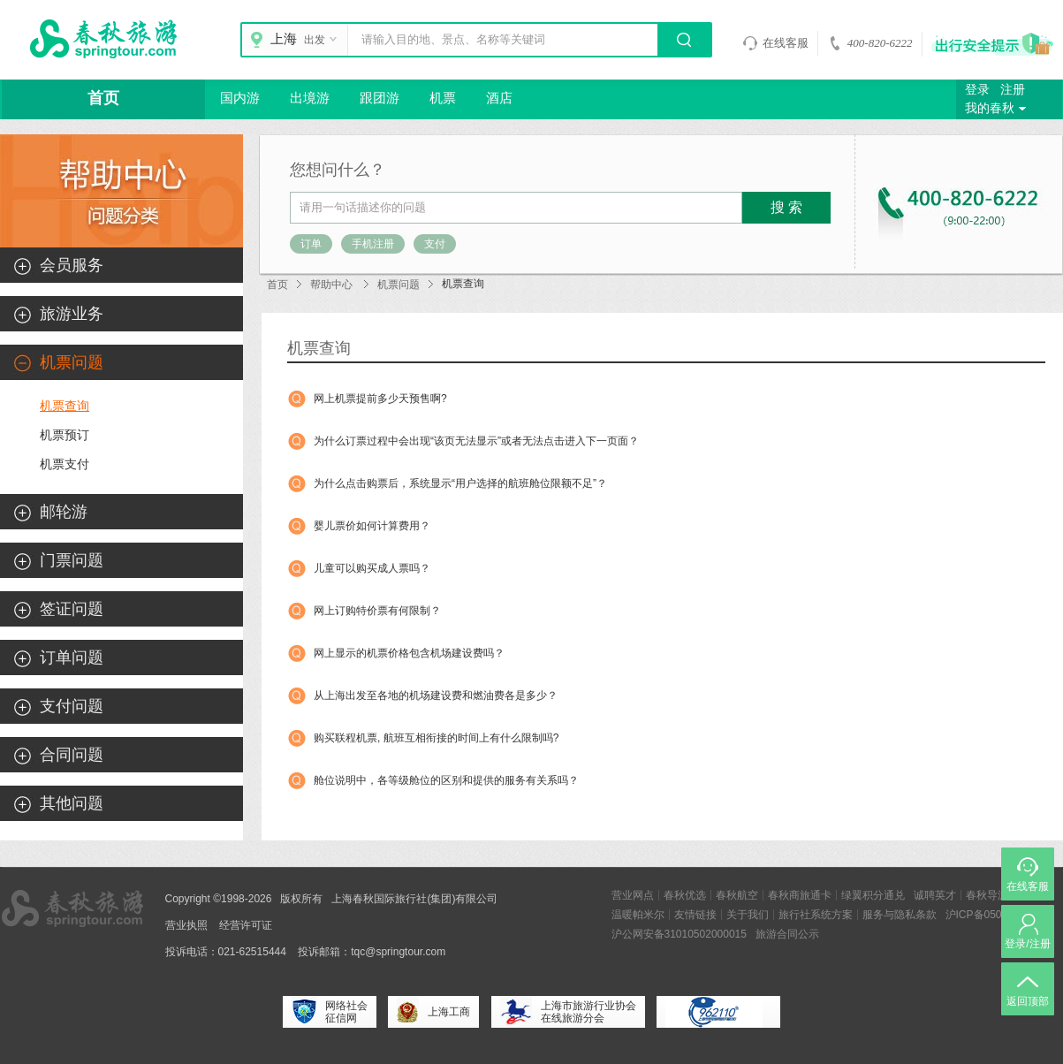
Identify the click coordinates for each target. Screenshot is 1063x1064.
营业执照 (186, 925)
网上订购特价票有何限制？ (377, 610)
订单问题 (71, 657)
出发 (322, 40)
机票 (442, 98)
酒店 (499, 98)
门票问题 (71, 560)
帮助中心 (331, 284)
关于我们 (747, 914)
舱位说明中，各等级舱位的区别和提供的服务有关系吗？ (446, 780)
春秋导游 (987, 895)
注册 (1012, 89)
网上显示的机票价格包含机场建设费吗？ (409, 653)
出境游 (310, 98)
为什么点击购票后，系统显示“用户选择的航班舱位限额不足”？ (460, 483)
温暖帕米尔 (637, 914)
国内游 (240, 98)
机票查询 (64, 406)
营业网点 (632, 895)
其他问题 (71, 803)
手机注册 (373, 244)
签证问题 (71, 609)
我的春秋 (997, 109)
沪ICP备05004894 (988, 914)
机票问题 (398, 284)
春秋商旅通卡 (799, 895)
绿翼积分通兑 (873, 895)
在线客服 (775, 43)
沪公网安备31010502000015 (679, 934)
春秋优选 (685, 895)
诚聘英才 (935, 895)
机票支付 (64, 464)
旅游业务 (71, 314)
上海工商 (433, 1012)
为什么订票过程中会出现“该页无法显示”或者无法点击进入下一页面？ (476, 441)
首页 (103, 98)
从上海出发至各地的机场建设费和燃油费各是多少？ (436, 695)
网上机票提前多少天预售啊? (380, 398)
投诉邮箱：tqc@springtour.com (371, 952)
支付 (434, 244)
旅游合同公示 (787, 934)
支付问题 (71, 706)
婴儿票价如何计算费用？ (372, 526)
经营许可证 (245, 925)
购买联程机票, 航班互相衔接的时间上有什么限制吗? (436, 738)
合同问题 (71, 755)
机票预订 (64, 435)
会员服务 (71, 265)
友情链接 (695, 914)
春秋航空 (737, 895)
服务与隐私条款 (899, 914)
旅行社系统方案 (815, 914)
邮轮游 (63, 512)
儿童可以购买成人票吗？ (372, 568)
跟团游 (379, 98)
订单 (311, 244)
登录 (977, 89)
